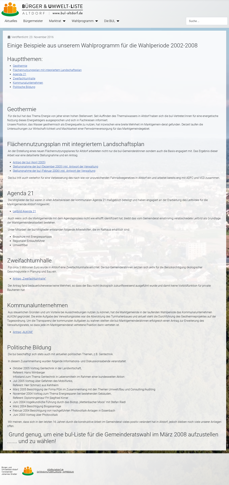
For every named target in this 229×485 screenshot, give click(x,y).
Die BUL (109, 21)
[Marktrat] (63, 21)
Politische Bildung (24, 87)
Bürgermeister (33, 21)
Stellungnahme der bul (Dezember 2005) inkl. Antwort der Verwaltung (55, 166)
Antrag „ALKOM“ (23, 332)
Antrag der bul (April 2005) (29, 162)
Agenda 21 (19, 74)
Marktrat (55, 21)
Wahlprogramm (83, 21)
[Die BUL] (117, 21)
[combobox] (207, 21)
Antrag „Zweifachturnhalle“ (29, 278)
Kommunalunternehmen (28, 82)
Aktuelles (11, 21)
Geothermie (20, 65)
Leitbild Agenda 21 (24, 211)
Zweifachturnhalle (24, 78)
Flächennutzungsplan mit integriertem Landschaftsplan (47, 70)
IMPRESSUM (68, 472)
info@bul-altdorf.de (55, 469)
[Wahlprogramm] (96, 21)
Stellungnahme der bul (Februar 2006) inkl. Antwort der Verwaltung (54, 170)
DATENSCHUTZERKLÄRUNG (49, 472)
